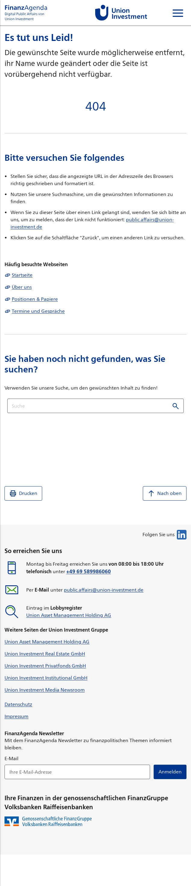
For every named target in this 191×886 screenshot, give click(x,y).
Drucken (23, 493)
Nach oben (165, 493)
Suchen (175, 406)
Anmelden (170, 772)
